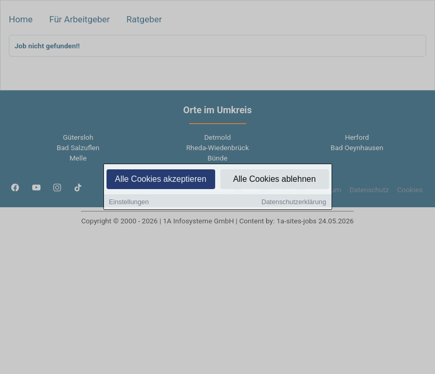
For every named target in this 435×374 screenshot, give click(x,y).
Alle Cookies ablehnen (274, 180)
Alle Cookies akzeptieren (160, 180)
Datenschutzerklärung (293, 203)
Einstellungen (129, 203)
